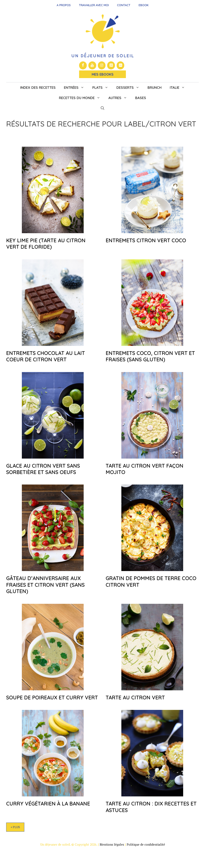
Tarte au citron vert (135, 697)
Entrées (76, 87)
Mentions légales (112, 844)
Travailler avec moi (94, 5)
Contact (123, 5)
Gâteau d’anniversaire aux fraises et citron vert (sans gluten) (45, 584)
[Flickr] (120, 65)
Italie (179, 87)
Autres (119, 98)
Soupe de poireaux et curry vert (52, 697)
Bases (140, 98)
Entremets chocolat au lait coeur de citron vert (45, 356)
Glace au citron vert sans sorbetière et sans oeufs (43, 468)
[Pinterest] (111, 65)
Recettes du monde (81, 98)
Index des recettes (38, 87)
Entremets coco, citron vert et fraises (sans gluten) (150, 356)
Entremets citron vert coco (146, 240)
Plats (102, 87)
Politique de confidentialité (146, 844)
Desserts (129, 87)
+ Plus (15, 827)
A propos (64, 5)
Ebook (144, 5)
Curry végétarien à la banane (48, 803)
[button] (102, 108)
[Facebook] (83, 65)
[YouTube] (92, 65)
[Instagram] (102, 65)
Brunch (155, 87)
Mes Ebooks (103, 74)
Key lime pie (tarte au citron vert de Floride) (46, 243)
